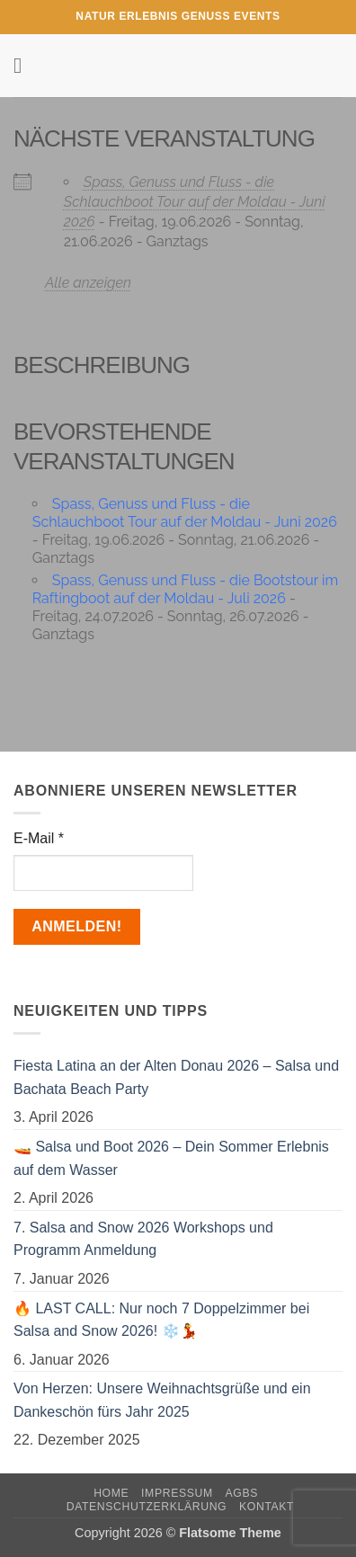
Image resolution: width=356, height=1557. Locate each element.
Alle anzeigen (88, 282)
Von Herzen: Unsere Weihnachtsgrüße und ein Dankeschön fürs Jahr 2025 (162, 1400)
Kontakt (266, 1506)
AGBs (242, 1493)
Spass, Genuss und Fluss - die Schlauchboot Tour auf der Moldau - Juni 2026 (194, 201)
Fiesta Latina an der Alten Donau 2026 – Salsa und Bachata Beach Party (176, 1077)
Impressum (177, 1493)
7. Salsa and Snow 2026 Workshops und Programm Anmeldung (143, 1239)
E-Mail (38, 838)
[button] (24, 65)
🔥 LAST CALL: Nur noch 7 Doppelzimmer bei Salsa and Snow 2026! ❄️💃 (161, 1320)
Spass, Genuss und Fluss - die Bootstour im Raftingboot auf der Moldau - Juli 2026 (185, 589)
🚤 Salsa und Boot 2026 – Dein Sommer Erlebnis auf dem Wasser (171, 1158)
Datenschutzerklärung (147, 1506)
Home (111, 1493)
